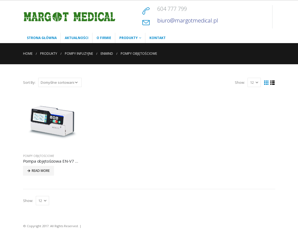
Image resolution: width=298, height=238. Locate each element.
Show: (240, 82)
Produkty (128, 38)
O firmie (104, 38)
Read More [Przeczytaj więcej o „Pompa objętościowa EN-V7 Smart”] (41, 170)
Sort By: (29, 82)
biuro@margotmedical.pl (187, 20)
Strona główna (42, 38)
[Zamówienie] (60, 82)
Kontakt (157, 38)
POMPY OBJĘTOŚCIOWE (38, 156)
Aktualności (76, 38)
